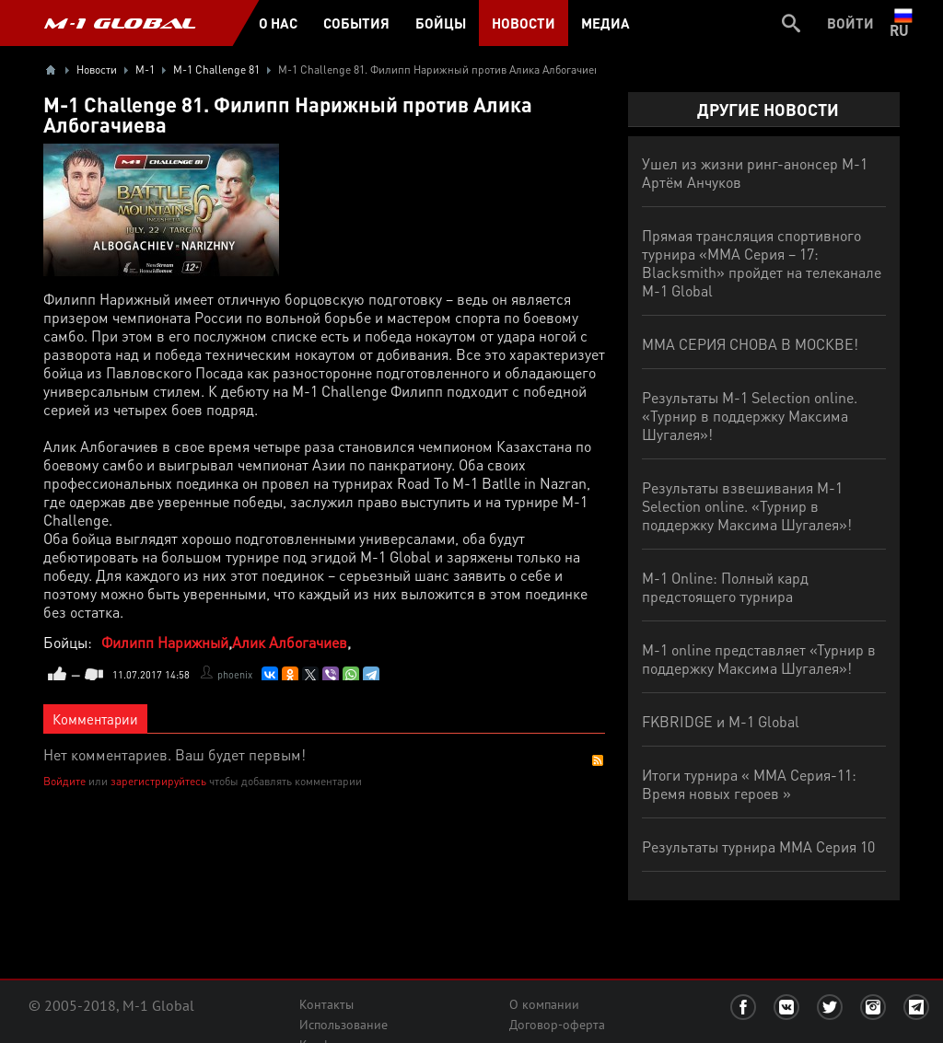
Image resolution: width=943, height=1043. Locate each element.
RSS (597, 760)
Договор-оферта (557, 1024)
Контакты (326, 1004)
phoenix (234, 674)
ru (903, 23)
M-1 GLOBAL (119, 23)
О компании (544, 1004)
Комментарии (95, 719)
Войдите (64, 781)
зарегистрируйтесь (158, 781)
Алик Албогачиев (289, 642)
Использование (343, 1024)
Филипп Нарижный (164, 642)
